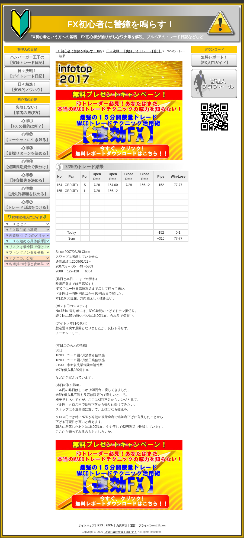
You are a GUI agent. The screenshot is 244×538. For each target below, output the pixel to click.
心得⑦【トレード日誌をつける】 (27, 205)
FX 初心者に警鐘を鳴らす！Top (79, 51)
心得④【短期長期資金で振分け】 (27, 164)
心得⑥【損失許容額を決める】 (27, 191)
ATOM (110, 525)
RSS (100, 525)
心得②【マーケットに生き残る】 (27, 137)
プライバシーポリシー (152, 525)
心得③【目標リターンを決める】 (27, 150)
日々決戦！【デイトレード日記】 (27, 73)
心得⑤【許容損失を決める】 (27, 177)
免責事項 (121, 525)
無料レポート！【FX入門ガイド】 (214, 60)
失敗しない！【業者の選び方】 (27, 110)
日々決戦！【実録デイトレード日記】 (134, 51)
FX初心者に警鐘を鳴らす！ (121, 24)
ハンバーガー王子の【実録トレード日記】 (27, 60)
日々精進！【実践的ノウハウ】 (27, 87)
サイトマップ (86, 525)
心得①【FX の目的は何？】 (27, 123)
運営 (133, 525)
